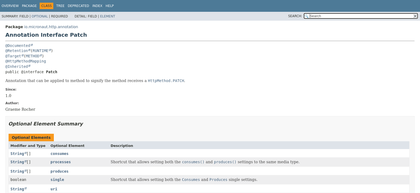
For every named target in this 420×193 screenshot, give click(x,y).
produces (60, 171)
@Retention (16, 51)
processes (61, 162)
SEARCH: (295, 16)
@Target (13, 56)
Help (110, 6)
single (57, 179)
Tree (60, 6)
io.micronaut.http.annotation (51, 27)
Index (97, 6)
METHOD (32, 56)
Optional (40, 16)
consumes (60, 153)
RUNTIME (40, 51)
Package (29, 6)
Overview (10, 6)
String (17, 153)
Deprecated (78, 6)
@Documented (17, 45)
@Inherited (16, 66)
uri (54, 189)
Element (107, 16)
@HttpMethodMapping (25, 61)
